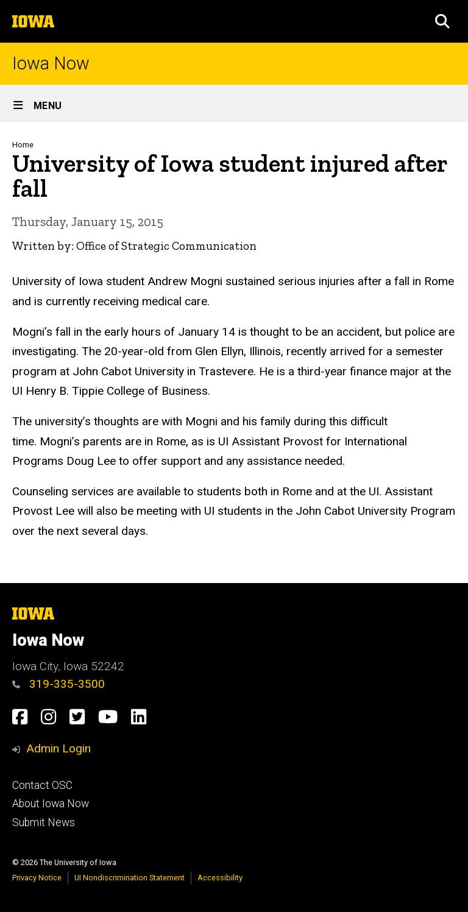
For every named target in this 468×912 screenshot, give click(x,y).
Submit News (43, 822)
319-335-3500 (58, 684)
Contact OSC (42, 785)
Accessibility (220, 877)
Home (23, 144)
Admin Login (58, 748)
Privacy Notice (37, 877)
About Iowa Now (50, 803)
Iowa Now (51, 63)
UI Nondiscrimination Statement (129, 877)
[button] (442, 21)
